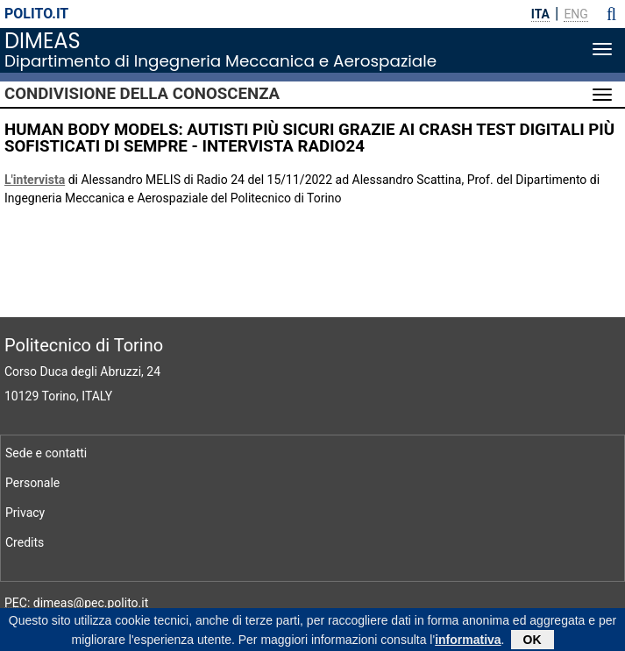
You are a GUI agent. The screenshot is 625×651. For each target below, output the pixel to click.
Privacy (25, 513)
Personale (32, 483)
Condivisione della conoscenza (142, 93)
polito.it (36, 13)
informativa (468, 641)
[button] (611, 14)
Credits (24, 542)
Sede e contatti (46, 453)
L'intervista (34, 180)
